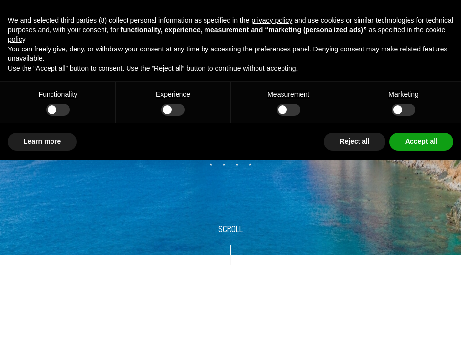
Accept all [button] (421, 141)
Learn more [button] (42, 141)
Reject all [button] (354, 141)
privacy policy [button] (271, 20)
